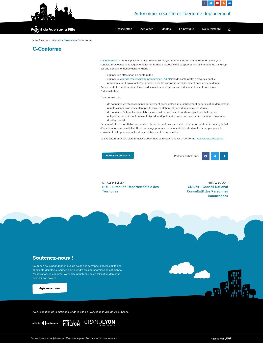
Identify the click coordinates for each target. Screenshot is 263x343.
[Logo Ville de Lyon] (71, 323)
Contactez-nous (108, 338)
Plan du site (92, 338)
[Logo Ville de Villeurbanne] (45, 323)
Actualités (146, 29)
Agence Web (218, 338)
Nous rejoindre (211, 29)
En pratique (186, 29)
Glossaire (69, 40)
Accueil (56, 40)
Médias (166, 29)
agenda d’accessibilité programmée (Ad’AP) (146, 79)
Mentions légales (75, 338)
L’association (123, 29)
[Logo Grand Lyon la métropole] (100, 323)
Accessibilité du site (41, 338)
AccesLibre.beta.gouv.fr (210, 138)
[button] (229, 30)
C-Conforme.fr (108, 60)
